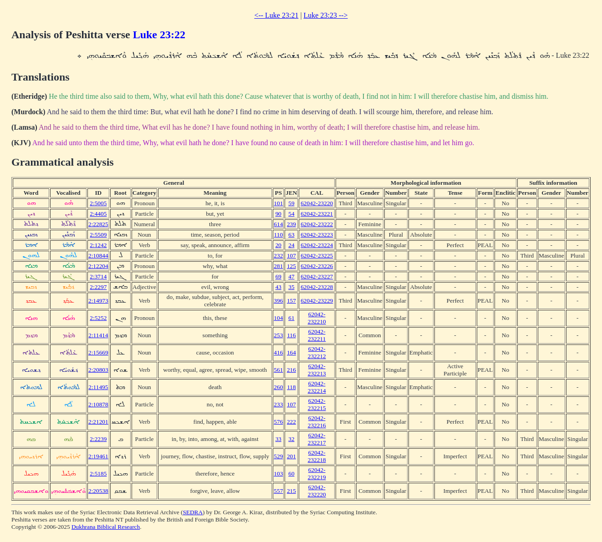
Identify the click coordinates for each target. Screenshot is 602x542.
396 (278, 300)
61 (291, 317)
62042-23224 (317, 245)
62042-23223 (317, 234)
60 (291, 473)
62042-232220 (317, 491)
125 (291, 266)
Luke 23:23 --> (326, 15)
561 (278, 369)
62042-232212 (317, 352)
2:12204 (98, 266)
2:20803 (98, 369)
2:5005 (98, 203)
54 (291, 213)
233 (278, 404)
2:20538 (98, 490)
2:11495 (98, 387)
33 (278, 439)
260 (278, 387)
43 (278, 287)
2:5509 (98, 234)
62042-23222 (317, 224)
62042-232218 (317, 456)
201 (291, 456)
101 (278, 203)
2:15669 (98, 352)
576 (278, 421)
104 (278, 317)
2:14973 (98, 300)
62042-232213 (317, 370)
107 (291, 255)
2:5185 (98, 473)
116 (291, 335)
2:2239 (98, 439)
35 (291, 287)
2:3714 (98, 276)
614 (278, 224)
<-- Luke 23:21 (276, 15)
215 (291, 490)
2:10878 (98, 404)
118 (291, 387)
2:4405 (98, 213)
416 (278, 352)
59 (291, 203)
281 (278, 266)
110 (278, 234)
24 (291, 245)
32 (291, 439)
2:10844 (98, 255)
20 (278, 245)
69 (278, 276)
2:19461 (98, 456)
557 (278, 490)
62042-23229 (317, 300)
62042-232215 (317, 404)
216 (291, 369)
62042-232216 (317, 422)
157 (291, 300)
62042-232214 (317, 387)
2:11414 (98, 335)
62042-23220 (317, 203)
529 (278, 456)
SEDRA (193, 512)
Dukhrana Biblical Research (105, 526)
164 (291, 352)
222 (291, 421)
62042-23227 (317, 276)
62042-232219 (317, 473)
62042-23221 (317, 213)
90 (278, 213)
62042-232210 (317, 318)
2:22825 (98, 224)
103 (278, 473)
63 (291, 234)
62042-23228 (317, 287)
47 (291, 276)
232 (278, 255)
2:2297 (98, 287)
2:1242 (98, 245)
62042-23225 (317, 255)
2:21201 (98, 421)
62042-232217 (317, 439)
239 (291, 224)
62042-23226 (317, 266)
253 (278, 335)
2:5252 (98, 317)
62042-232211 (317, 335)
